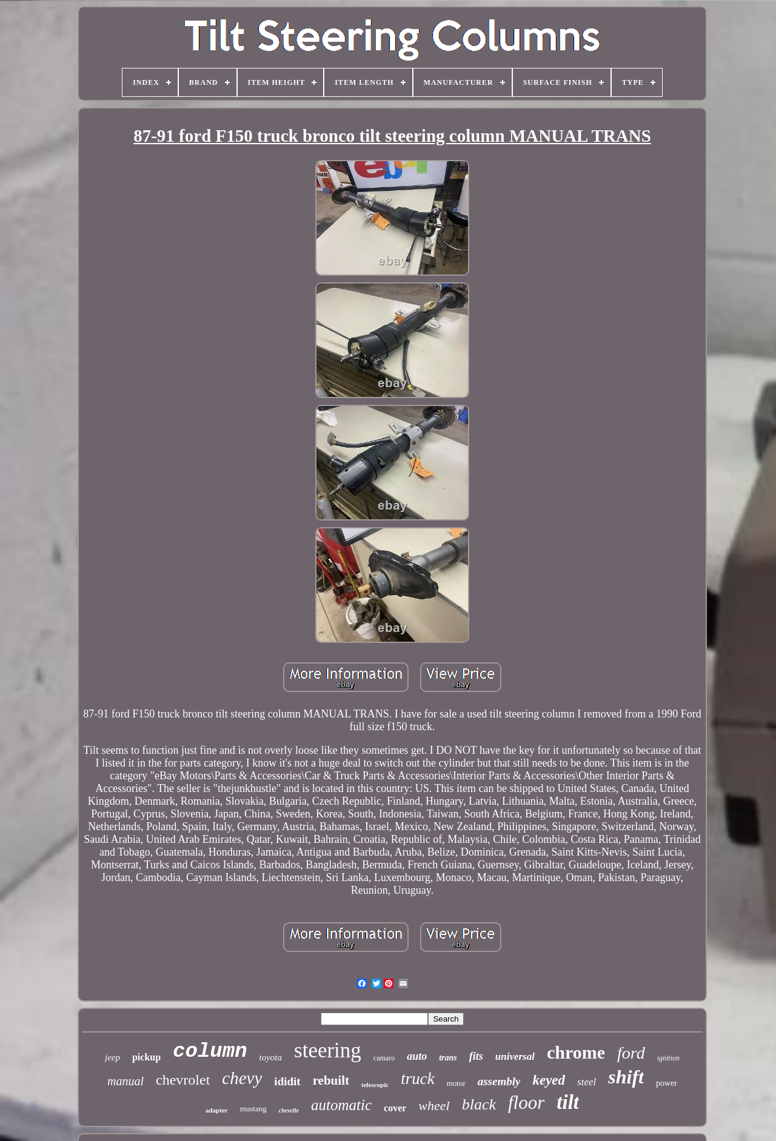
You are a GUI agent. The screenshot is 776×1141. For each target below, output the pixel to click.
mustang (253, 1108)
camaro (384, 1058)
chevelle (289, 1110)
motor (456, 1083)
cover (395, 1108)
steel (586, 1082)
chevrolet (183, 1080)
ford (631, 1052)
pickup (146, 1057)
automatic (341, 1105)
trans (448, 1057)
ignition (668, 1058)
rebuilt (331, 1080)
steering (327, 1050)
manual (125, 1081)
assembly (499, 1081)
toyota (271, 1057)
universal (515, 1056)
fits (476, 1056)
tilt (568, 1102)
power (666, 1083)
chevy (242, 1078)
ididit (287, 1081)
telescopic (375, 1084)
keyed (548, 1080)
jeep (112, 1057)
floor (526, 1102)
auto (417, 1056)
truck (417, 1078)
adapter (217, 1110)
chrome (576, 1052)
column (210, 1051)
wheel (433, 1105)
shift (626, 1077)
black (479, 1104)
